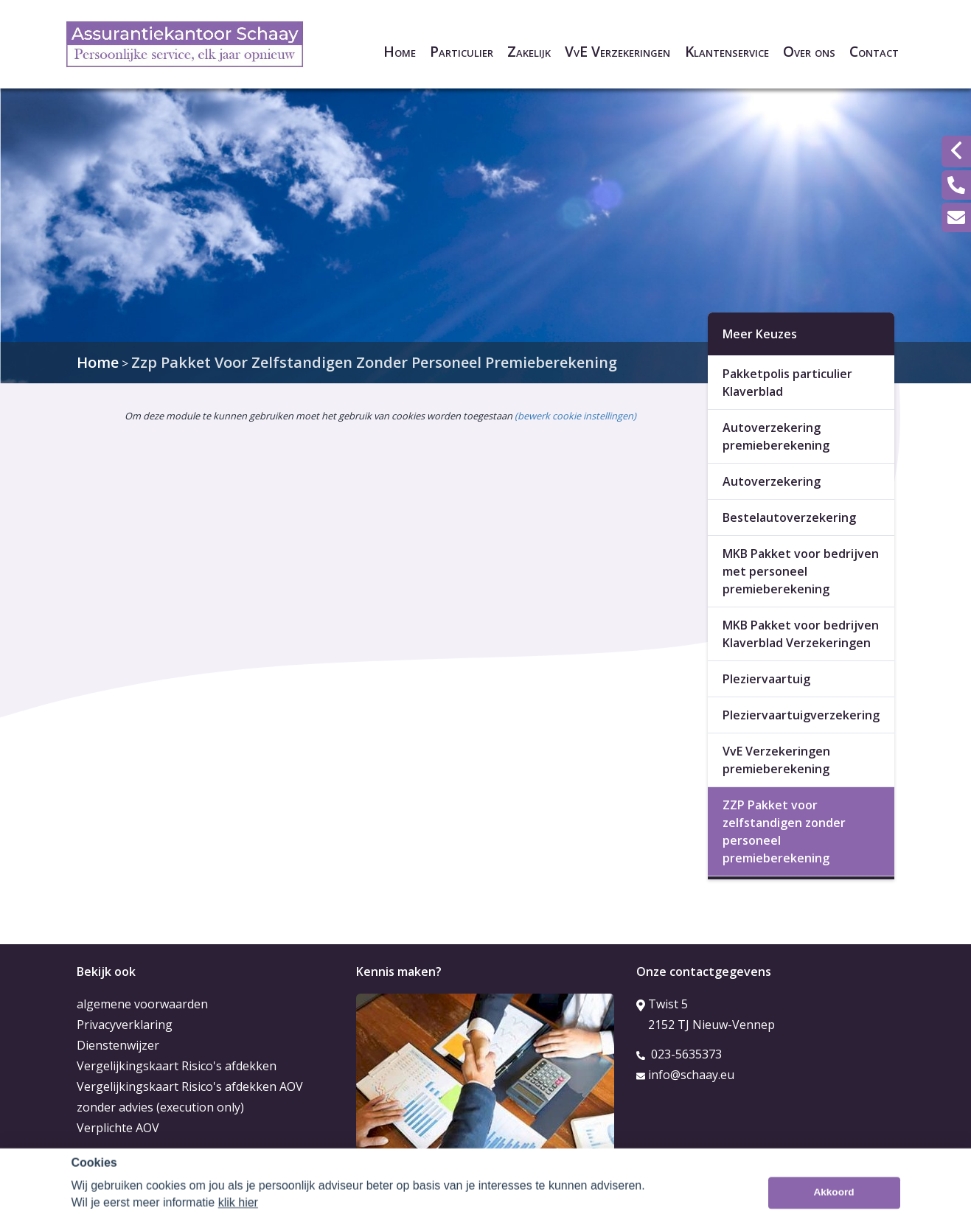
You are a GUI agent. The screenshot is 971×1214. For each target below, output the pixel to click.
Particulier (461, 51)
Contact (874, 51)
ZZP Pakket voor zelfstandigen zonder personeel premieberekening (784, 831)
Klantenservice (727, 51)
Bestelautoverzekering (789, 517)
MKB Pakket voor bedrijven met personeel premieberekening (801, 571)
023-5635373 (679, 1054)
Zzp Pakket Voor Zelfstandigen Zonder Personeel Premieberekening (374, 362)
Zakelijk (529, 51)
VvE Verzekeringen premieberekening (776, 760)
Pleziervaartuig (766, 679)
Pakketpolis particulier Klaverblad (787, 383)
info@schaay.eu (685, 1074)
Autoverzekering (772, 481)
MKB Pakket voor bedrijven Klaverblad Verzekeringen (801, 634)
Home (399, 51)
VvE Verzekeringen (617, 51)
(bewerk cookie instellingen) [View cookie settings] (575, 415)
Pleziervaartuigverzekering (801, 715)
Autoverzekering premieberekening (776, 436)
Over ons (809, 51)
